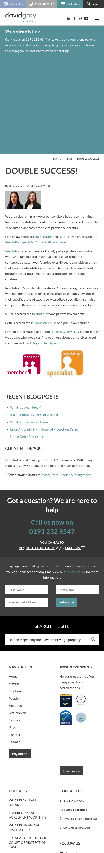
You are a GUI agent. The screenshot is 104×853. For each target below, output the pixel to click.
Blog (12, 727)
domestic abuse (45, 323)
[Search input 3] (46, 639)
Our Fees (15, 691)
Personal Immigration (75, 475)
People (14, 698)
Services (14, 684)
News (68, 158)
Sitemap (14, 742)
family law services (64, 331)
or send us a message (75, 827)
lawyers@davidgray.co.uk (80, 818)
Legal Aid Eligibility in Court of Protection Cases (44, 429)
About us (15, 705)
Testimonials (17, 713)
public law (42, 314)
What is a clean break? (25, 407)
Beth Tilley (66, 236)
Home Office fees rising (26, 436)
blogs (80, 39)
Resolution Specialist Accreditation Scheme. (36, 242)
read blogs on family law (41, 343)
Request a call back (73, 809)
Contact (14, 735)
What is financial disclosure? (30, 422)
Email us (75, 548)
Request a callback (39, 548)
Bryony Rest (49, 475)
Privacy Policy (75, 572)
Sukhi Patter (43, 236)
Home (57, 158)
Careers (14, 720)
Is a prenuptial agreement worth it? (35, 414)
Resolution (13, 251)
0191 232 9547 (36, 39)
